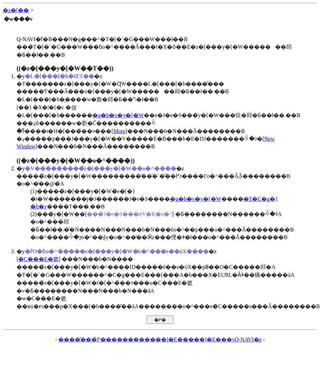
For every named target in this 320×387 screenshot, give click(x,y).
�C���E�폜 (38, 259)
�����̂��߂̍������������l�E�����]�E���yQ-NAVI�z (159, 339)
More (119, 131)
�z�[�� (16, 10)
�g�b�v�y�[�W (117, 115)
